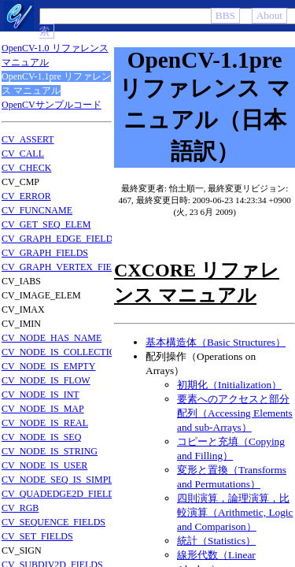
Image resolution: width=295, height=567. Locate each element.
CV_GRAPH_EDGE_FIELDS (60, 238)
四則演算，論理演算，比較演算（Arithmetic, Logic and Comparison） (235, 512)
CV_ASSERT (28, 139)
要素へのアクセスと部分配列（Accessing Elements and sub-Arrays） (235, 413)
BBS (225, 15)
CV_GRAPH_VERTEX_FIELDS (66, 266)
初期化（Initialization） (229, 385)
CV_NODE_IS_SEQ (41, 437)
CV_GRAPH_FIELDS (45, 252)
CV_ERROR (26, 196)
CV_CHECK (26, 167)
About (269, 15)
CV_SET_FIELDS (37, 536)
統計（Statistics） (216, 541)
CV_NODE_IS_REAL (45, 422)
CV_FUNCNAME (37, 210)
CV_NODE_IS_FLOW (46, 380)
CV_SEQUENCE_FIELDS (53, 522)
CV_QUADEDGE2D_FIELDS (61, 493)
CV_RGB (20, 507)
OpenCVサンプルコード (51, 104)
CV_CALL (23, 153)
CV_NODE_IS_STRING (50, 451)
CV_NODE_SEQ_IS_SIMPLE (61, 479)
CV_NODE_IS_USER (44, 465)
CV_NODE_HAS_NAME (51, 337)
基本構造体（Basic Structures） (216, 342)
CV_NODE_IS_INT (40, 394)
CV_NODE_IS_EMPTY (48, 366)
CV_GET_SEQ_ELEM (46, 224)
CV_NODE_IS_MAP (43, 408)
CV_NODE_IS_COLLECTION (62, 352)
